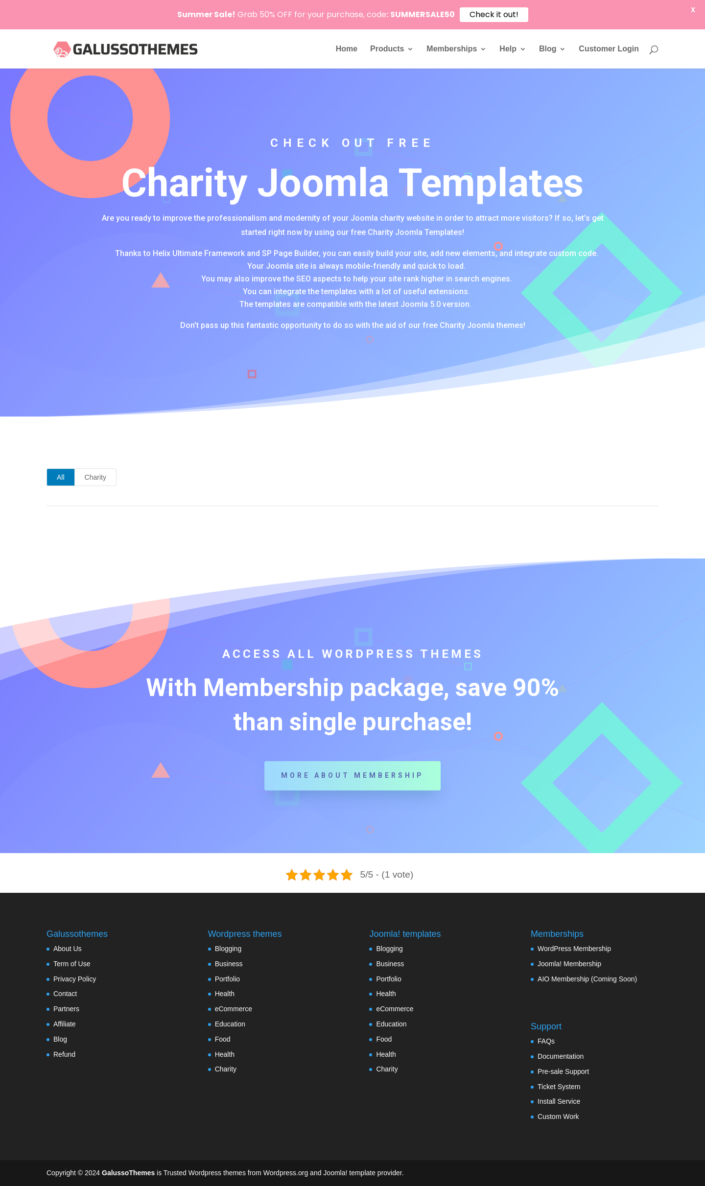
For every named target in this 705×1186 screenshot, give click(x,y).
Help (508, 49)
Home (346, 49)
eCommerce (233, 1009)
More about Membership (352, 775)
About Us (67, 949)
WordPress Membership (574, 949)
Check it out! (494, 14)
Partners (66, 1009)
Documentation (561, 1056)
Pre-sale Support (563, 1071)
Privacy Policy (74, 979)
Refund (64, 1054)
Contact (65, 994)
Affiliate (64, 1024)
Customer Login (609, 49)
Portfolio (227, 979)
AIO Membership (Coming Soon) (587, 979)
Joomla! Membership (569, 964)
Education (230, 1024)
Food (223, 1039)
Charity (95, 477)
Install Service (559, 1101)
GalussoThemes (128, 1173)
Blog (548, 49)
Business (229, 964)
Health (225, 994)
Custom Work (558, 1116)
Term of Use (71, 964)
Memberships (451, 49)
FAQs (546, 1041)
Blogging (228, 949)
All (61, 477)
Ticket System (559, 1087)
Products (387, 49)
